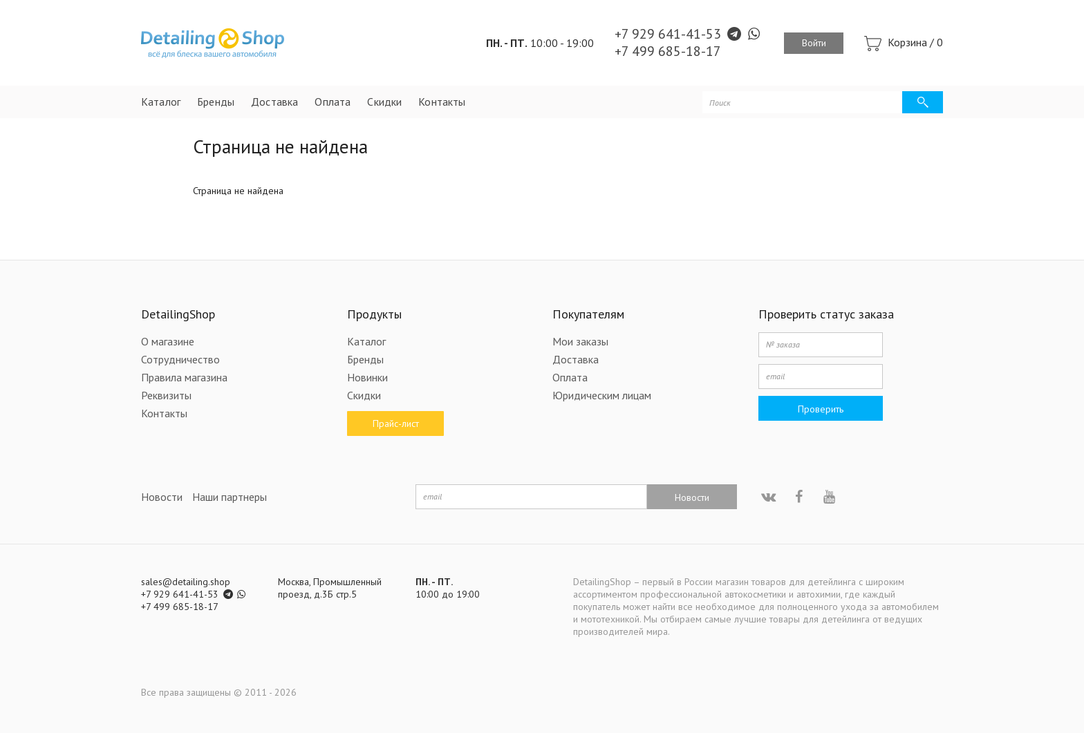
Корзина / (915, 42)
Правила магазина (184, 377)
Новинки (367, 377)
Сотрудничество (180, 359)
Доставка (274, 101)
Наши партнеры (229, 497)
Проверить (820, 409)
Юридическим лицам (601, 395)
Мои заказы (580, 341)
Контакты (441, 101)
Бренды (215, 101)
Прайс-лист (395, 423)
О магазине (167, 341)
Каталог (160, 101)
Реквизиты (166, 395)
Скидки (384, 101)
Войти (814, 43)
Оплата (333, 101)
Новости (162, 497)
